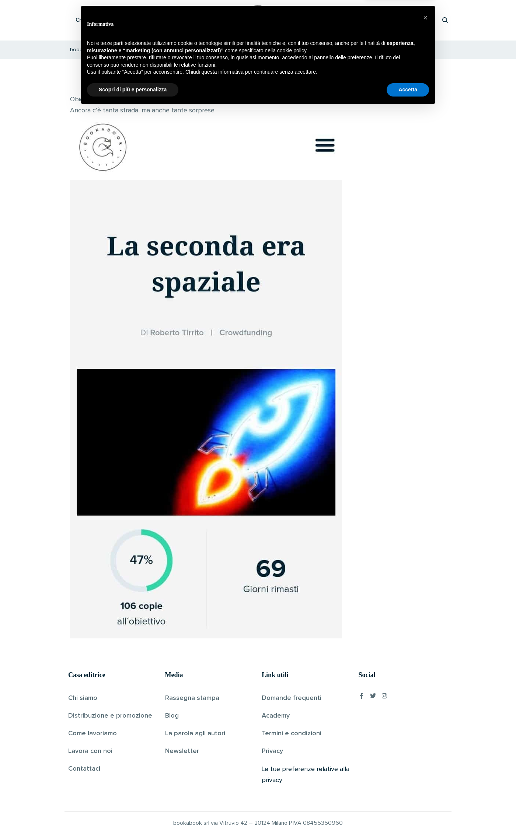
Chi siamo (82, 698)
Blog (172, 715)
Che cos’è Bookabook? (105, 20)
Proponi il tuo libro (386, 20)
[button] (425, 742)
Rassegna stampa (192, 698)
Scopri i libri (164, 20)
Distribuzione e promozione (110, 715)
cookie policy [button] (291, 775)
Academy (276, 715)
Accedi (426, 20)
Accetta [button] (407, 814)
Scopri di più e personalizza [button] (133, 814)
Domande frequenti (291, 698)
